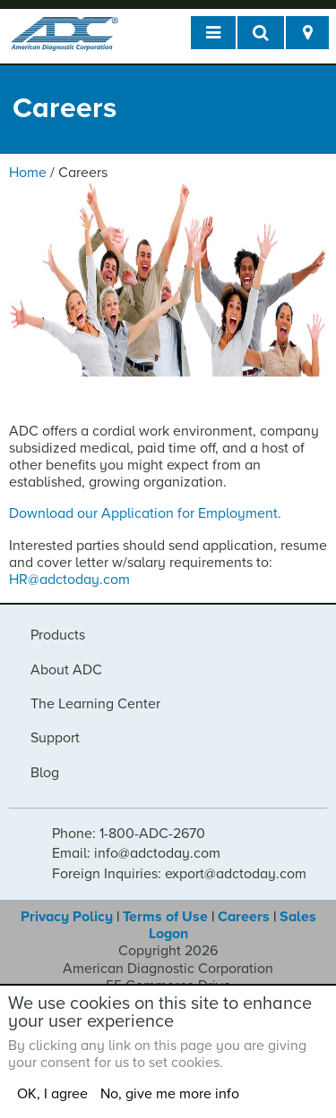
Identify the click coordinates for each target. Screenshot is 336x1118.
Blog (44, 773)
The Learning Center (95, 704)
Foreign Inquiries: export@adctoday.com (179, 874)
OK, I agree (52, 1094)
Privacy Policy (67, 917)
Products (57, 635)
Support (55, 738)
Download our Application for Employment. (147, 513)
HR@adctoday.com (69, 580)
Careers (244, 917)
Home (28, 173)
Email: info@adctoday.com (136, 853)
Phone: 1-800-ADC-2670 (128, 833)
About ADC (66, 670)
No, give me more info (169, 1094)
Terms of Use (165, 917)
